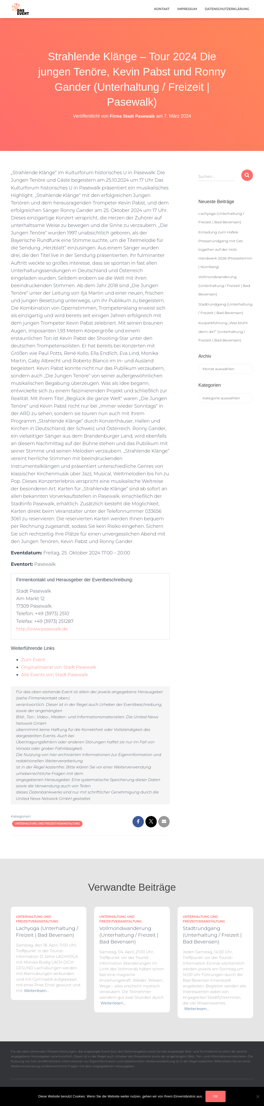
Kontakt (162, 9)
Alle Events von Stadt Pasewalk (56, 674)
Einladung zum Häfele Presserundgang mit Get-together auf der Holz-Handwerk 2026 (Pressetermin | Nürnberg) (225, 249)
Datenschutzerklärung (227, 9)
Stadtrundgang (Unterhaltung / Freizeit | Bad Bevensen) (212, 935)
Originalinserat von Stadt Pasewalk (61, 667)
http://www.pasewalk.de (43, 629)
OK (215, 1096)
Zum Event (33, 659)
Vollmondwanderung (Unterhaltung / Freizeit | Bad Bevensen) (224, 285)
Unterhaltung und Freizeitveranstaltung (47, 823)
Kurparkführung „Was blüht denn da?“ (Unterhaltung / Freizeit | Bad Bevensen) (223, 331)
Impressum (187, 9)
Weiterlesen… (36, 990)
